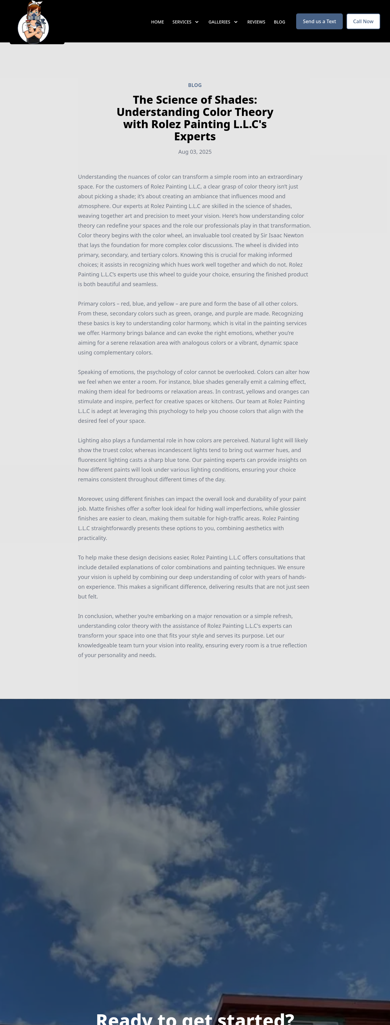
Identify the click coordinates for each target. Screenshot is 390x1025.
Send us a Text (319, 26)
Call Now (363, 26)
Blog (279, 27)
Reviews (256, 27)
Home (157, 27)
